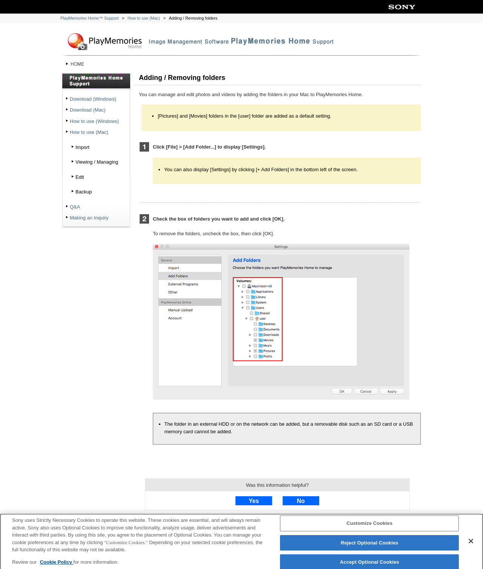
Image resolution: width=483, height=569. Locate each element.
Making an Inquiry (89, 218)
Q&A (75, 207)
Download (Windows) (93, 99)
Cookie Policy (57, 564)
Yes (254, 501)
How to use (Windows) (94, 121)
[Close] (471, 543)
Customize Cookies (369, 525)
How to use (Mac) (144, 18)
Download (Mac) (88, 110)
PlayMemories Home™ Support (89, 18)
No (301, 501)
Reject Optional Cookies (369, 545)
